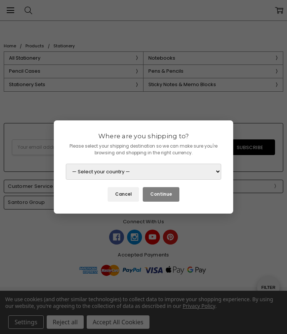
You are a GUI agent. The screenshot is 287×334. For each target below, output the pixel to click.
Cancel (123, 194)
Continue (161, 194)
